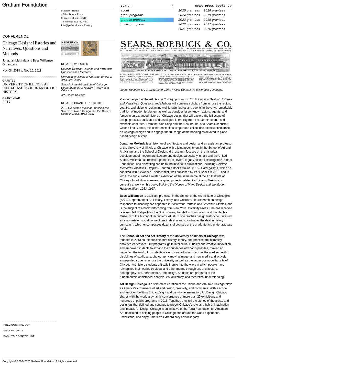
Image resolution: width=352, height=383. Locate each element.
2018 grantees (214, 19)
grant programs (132, 15)
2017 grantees (214, 24)
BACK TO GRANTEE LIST (18, 336)
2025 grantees (189, 10)
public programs (133, 24)
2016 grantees (214, 29)
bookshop (224, 5)
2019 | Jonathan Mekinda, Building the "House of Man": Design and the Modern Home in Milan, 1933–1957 (86, 110)
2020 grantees (214, 10)
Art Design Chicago (73, 94)
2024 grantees (189, 15)
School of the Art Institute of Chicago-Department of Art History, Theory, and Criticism (85, 87)
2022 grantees (189, 24)
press (209, 5)
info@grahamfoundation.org (76, 25)
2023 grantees (189, 19)
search (126, 5)
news (199, 5)
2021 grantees (189, 29)
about (125, 10)
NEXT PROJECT (13, 330)
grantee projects (133, 19)
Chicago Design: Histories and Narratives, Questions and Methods (87, 70)
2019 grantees (214, 15)
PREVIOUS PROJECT (16, 324)
